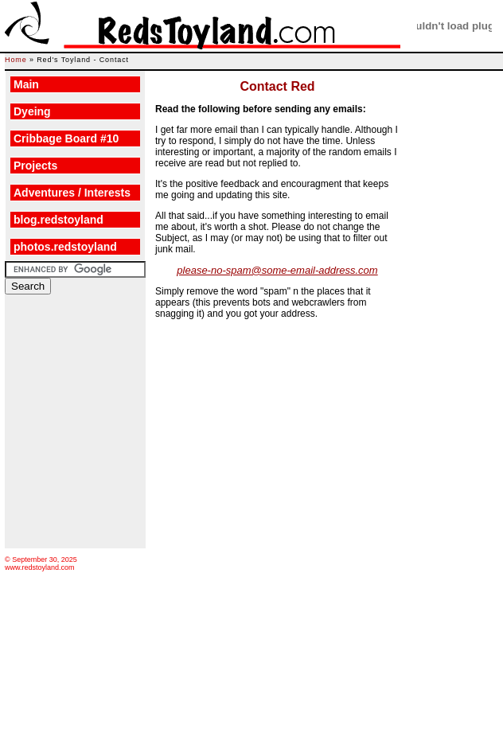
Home (16, 60)
